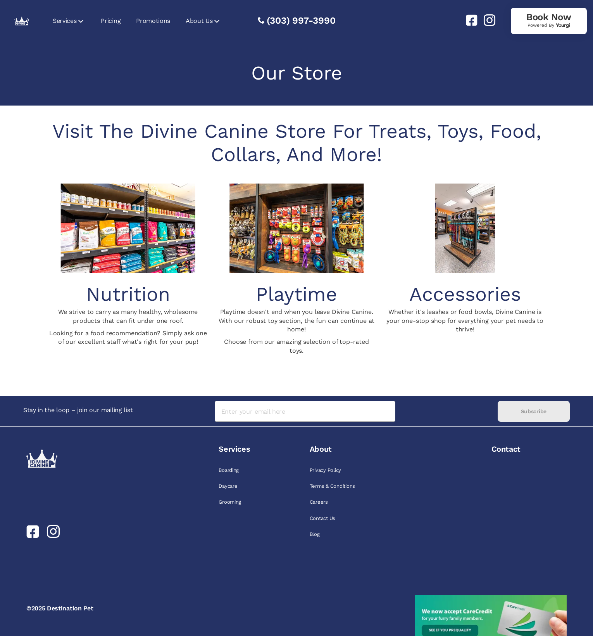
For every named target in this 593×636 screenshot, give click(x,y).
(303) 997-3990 (301, 20)
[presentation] (446, 411)
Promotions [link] (153, 20)
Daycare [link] (228, 486)
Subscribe (533, 411)
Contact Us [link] (322, 518)
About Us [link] (199, 20)
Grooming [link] (230, 502)
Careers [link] (319, 502)
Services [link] (64, 20)
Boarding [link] (229, 470)
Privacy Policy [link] (325, 470)
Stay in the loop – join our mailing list (78, 410)
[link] (469, 20)
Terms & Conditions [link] (332, 486)
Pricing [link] (111, 20)
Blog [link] (315, 534)
